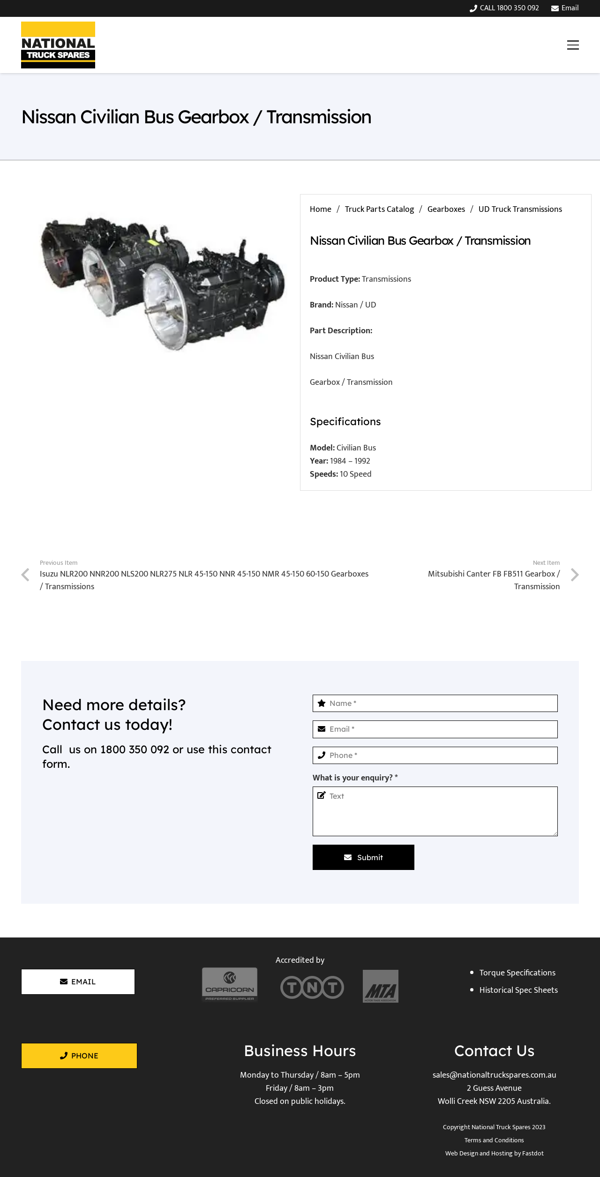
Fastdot (533, 1153)
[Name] (435, 703)
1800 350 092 (134, 749)
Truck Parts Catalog (379, 209)
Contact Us (494, 1050)
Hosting (502, 1153)
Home (320, 209)
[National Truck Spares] (58, 45)
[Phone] (435, 755)
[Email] (435, 729)
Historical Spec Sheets (519, 990)
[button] (572, 45)
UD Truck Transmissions (520, 209)
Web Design (461, 1153)
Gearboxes (446, 209)
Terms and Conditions (494, 1140)
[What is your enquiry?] (435, 811)
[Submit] (363, 857)
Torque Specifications (517, 973)
